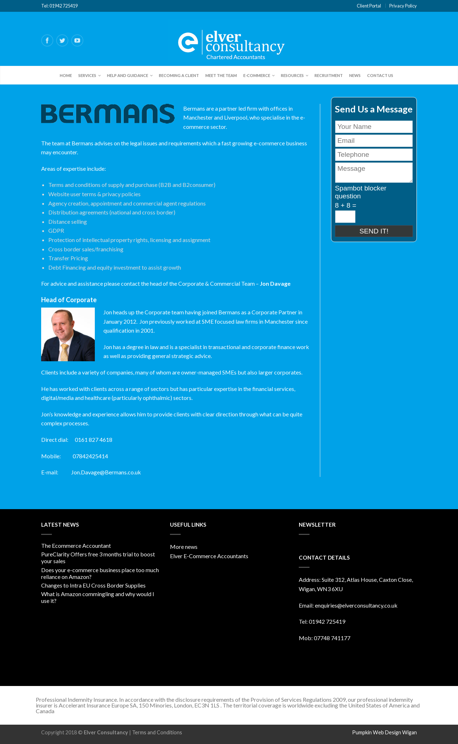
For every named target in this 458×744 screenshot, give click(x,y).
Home (66, 75)
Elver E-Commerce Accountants (209, 555)
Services (87, 75)
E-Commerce (256, 75)
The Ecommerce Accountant (76, 545)
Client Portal (369, 6)
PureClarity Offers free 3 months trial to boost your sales (98, 557)
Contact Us (380, 75)
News (355, 75)
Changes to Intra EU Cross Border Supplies (93, 585)
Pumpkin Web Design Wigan (384, 732)
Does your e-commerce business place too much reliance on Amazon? (100, 573)
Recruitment (329, 75)
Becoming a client (179, 75)
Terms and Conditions (157, 732)
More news (184, 546)
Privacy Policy (403, 6)
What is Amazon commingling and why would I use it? (97, 597)
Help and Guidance (127, 75)
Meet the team (221, 75)
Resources (292, 75)
